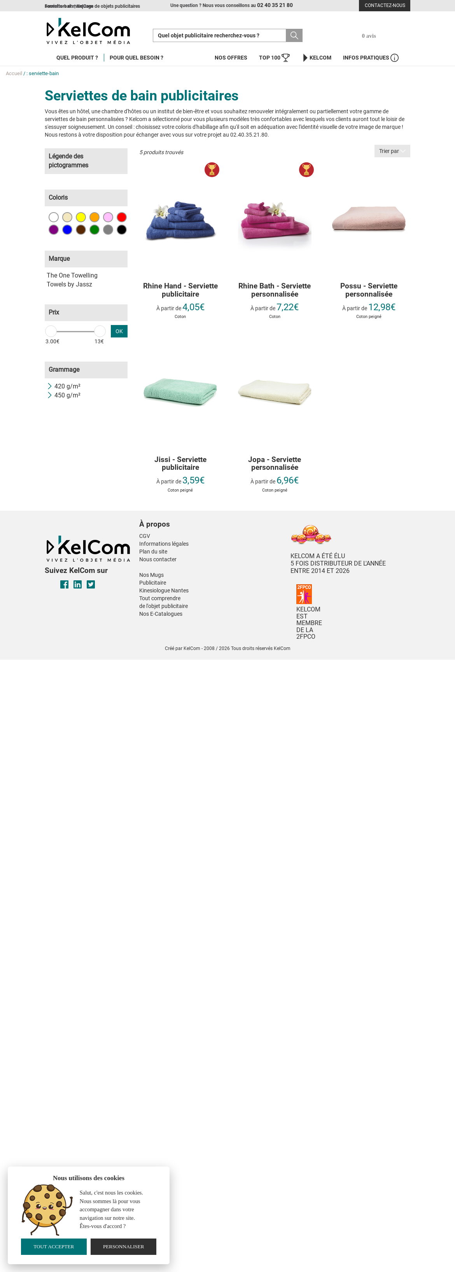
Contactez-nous (385, 5)
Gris (108, 230)
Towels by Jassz (69, 284)
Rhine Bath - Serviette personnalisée (274, 290)
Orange (94, 217)
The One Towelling (72, 275)
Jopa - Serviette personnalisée (274, 464)
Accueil (14, 73)
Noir (122, 230)
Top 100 (274, 58)
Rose (108, 217)
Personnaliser (123, 1246)
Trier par (392, 151)
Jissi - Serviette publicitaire (180, 464)
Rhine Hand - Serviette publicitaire (180, 290)
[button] (194, 516)
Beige (67, 217)
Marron (81, 230)
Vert (94, 230)
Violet (54, 230)
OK (119, 331)
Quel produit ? (77, 57)
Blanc (54, 217)
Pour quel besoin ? (136, 57)
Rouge (122, 217)
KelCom (316, 58)
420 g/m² (63, 386)
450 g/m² (63, 395)
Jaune (81, 217)
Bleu (67, 230)
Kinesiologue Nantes (164, 590)
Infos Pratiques (371, 58)
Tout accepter (53, 1246)
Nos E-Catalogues (160, 614)
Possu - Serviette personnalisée (368, 290)
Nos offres (231, 57)
